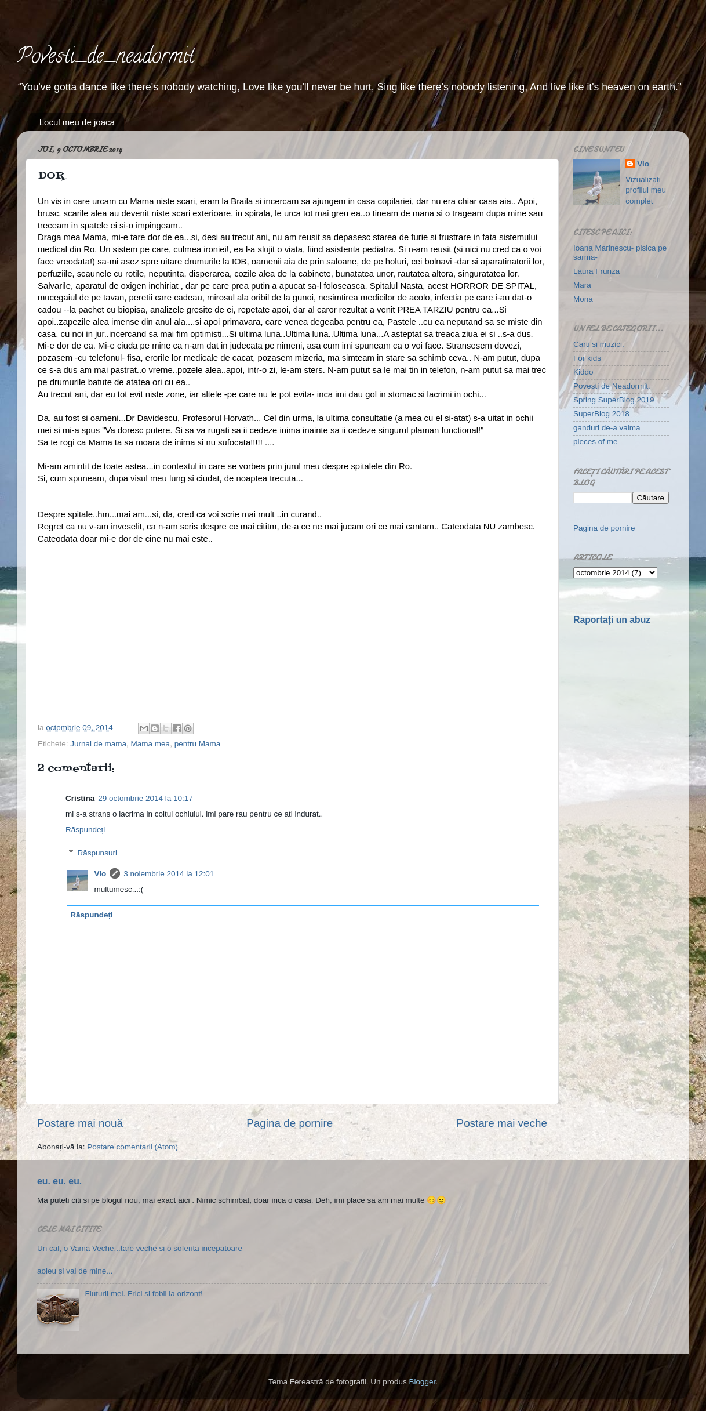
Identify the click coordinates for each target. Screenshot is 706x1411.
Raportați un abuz (611, 620)
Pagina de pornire (289, 1123)
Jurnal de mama (98, 743)
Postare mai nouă (80, 1123)
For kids (587, 358)
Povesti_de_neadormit (105, 58)
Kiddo (583, 372)
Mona (583, 299)
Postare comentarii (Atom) (132, 1146)
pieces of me (595, 441)
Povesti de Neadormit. (611, 386)
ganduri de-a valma (607, 427)
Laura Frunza (596, 271)
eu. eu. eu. (59, 1181)
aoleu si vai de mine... (75, 1271)
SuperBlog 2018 (601, 413)
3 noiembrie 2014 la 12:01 (168, 873)
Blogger (422, 1381)
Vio (100, 873)
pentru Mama (197, 743)
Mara (582, 285)
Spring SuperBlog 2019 (613, 400)
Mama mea (150, 743)
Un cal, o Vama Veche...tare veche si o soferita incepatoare (139, 1248)
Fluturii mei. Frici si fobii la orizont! (143, 1293)
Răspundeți (85, 829)
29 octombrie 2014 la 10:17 (145, 798)
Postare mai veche (502, 1123)
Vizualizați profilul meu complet (645, 190)
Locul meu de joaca (77, 122)
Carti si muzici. (598, 344)
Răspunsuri (97, 852)
